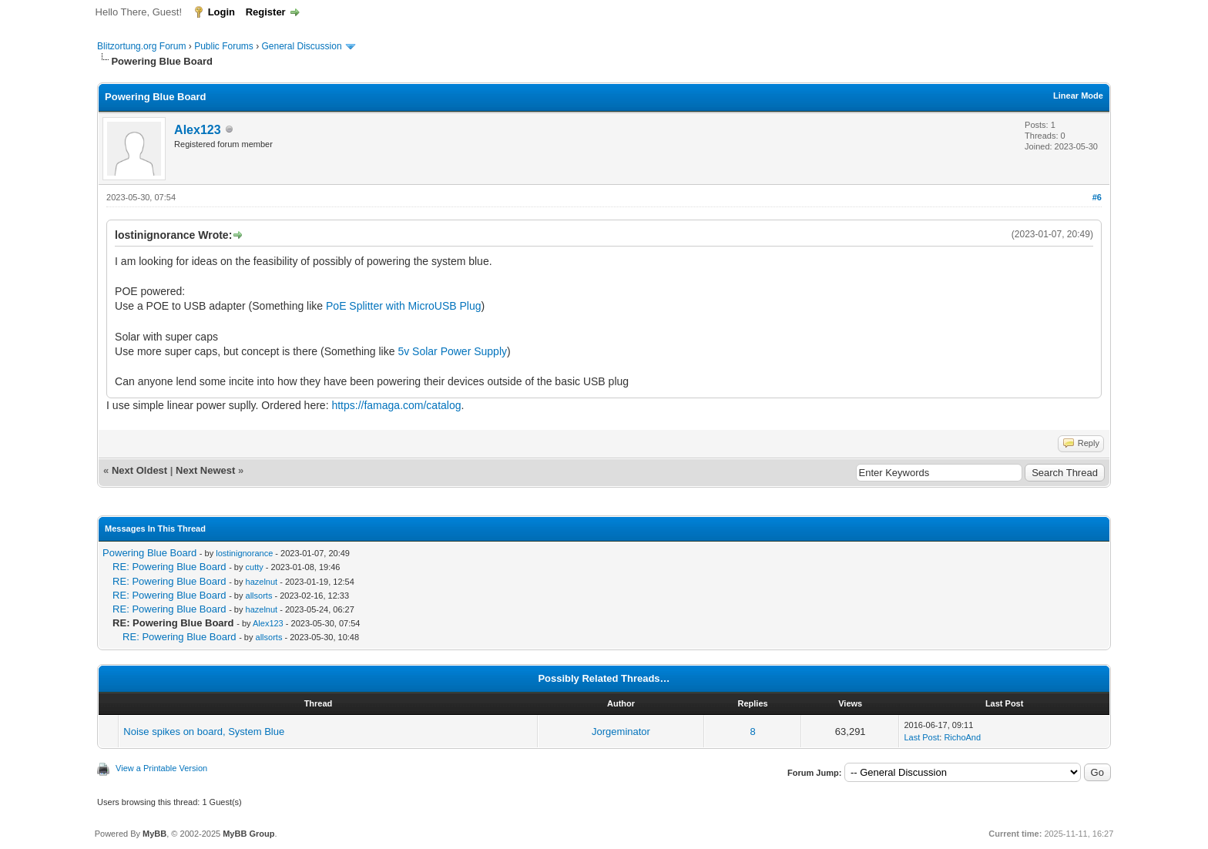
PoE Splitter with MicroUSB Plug (404, 306)
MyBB (154, 833)
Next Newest (205, 470)
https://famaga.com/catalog (396, 405)
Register (266, 12)
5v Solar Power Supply (452, 351)
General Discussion (302, 46)
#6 (1097, 197)
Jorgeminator (621, 731)
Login (221, 12)
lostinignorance (244, 553)
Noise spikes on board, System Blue (203, 731)
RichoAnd (962, 737)
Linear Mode (1078, 95)
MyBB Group (248, 833)
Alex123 (197, 129)
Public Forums (223, 46)
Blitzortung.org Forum (141, 46)
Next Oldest (139, 470)
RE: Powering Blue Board (169, 566)
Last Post (921, 737)
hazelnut (262, 581)
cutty (254, 567)
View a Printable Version (161, 768)
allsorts (259, 595)
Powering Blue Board (149, 553)
